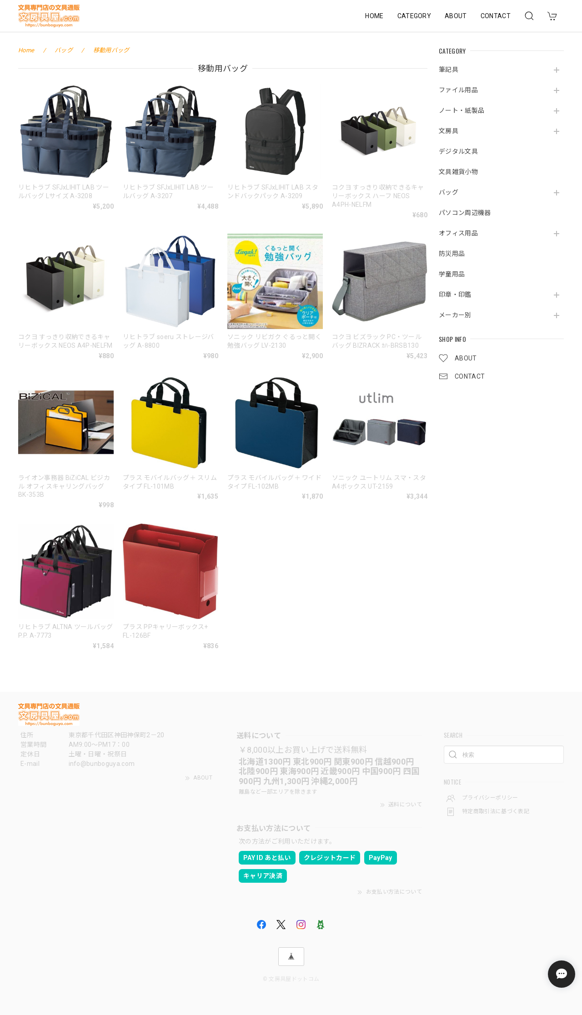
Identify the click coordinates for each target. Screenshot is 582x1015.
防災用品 (452, 253)
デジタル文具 (458, 151)
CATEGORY (414, 16)
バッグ (448, 192)
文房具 (448, 131)
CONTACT (496, 16)
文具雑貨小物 (458, 171)
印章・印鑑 (455, 294)
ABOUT (456, 16)
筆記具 (448, 69)
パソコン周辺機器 (465, 212)
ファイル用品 (458, 90)
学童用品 (452, 274)
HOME (374, 16)
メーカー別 (455, 315)
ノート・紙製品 (461, 110)
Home (26, 50)
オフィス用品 (458, 233)
